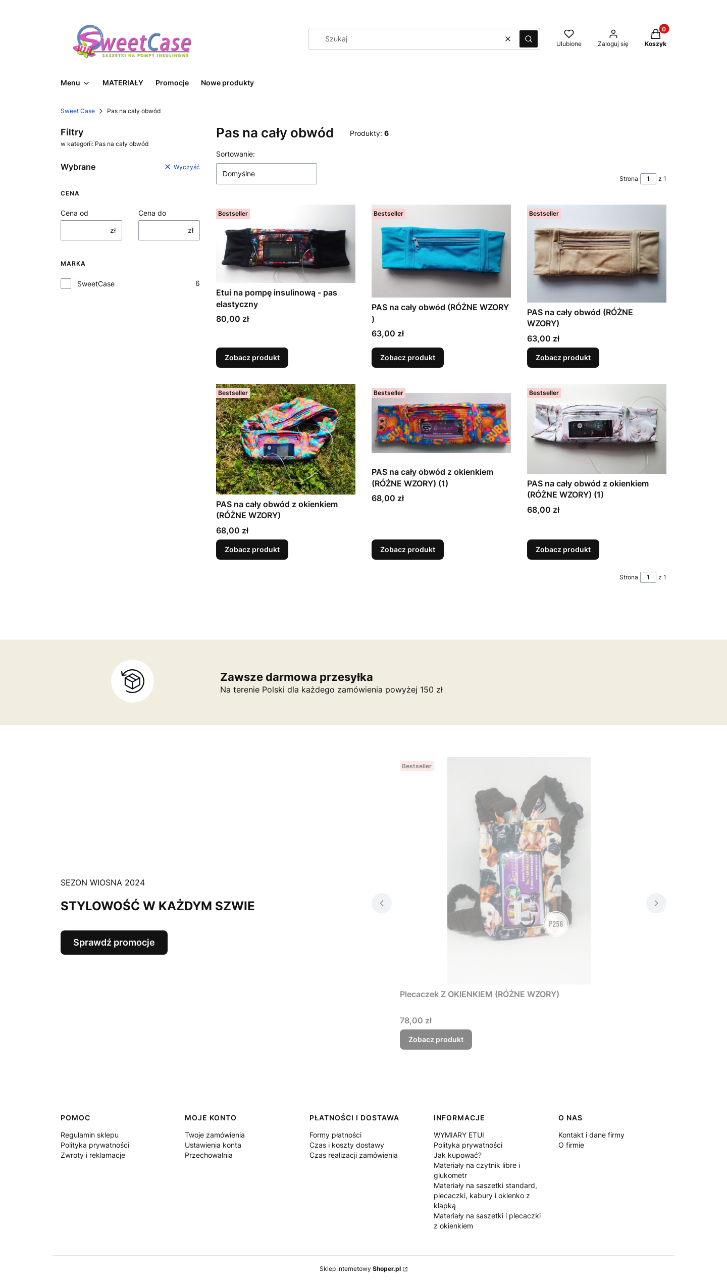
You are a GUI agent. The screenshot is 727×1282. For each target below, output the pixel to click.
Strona (628, 178)
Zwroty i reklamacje (93, 1155)
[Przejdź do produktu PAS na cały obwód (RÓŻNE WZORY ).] (441, 251)
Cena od (74, 213)
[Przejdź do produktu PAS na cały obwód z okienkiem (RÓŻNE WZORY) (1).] (441, 423)
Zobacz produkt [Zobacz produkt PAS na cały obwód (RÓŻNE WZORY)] (563, 357)
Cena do (152, 213)
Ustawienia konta (213, 1145)
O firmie (571, 1145)
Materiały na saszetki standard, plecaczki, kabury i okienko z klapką (485, 1195)
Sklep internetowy (360, 1268)
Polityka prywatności (95, 1145)
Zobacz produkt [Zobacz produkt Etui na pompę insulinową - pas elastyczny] (252, 357)
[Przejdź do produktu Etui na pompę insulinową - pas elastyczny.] (285, 244)
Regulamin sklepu (90, 1134)
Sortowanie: (235, 154)
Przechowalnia (209, 1155)
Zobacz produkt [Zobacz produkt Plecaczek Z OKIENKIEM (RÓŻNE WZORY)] (435, 1039)
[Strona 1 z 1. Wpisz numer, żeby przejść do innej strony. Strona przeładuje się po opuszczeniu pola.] (648, 178)
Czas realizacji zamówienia (353, 1155)
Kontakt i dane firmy (591, 1134)
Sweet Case (78, 111)
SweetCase (96, 283)
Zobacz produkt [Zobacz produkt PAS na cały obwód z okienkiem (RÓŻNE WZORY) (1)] (407, 549)
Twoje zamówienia (215, 1134)
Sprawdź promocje (114, 942)
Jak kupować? (458, 1155)
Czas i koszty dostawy (346, 1145)
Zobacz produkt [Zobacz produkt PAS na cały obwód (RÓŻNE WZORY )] (407, 357)
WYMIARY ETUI (459, 1134)
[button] (529, 38)
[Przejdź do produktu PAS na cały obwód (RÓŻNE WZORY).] (596, 254)
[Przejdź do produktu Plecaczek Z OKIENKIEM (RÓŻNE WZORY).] (519, 870)
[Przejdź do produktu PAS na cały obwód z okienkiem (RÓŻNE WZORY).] (285, 439)
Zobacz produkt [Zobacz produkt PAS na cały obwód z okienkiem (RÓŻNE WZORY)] (252, 549)
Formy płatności (335, 1134)
